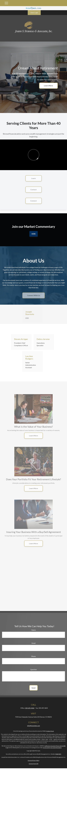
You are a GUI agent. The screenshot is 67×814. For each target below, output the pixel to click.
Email (33, 643)
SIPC (60, 754)
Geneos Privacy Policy (33, 760)
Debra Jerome (43, 339)
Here (34, 234)
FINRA (57, 754)
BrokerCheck (50, 731)
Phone (33, 656)
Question (33, 669)
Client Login (34, 12)
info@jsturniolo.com (33, 726)
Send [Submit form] (33, 688)
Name (33, 630)
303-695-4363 (29, 708)
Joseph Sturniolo (29, 312)
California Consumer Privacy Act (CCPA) (54, 746)
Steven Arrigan (21, 339)
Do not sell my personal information (52, 747)
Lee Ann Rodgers (29, 357)
